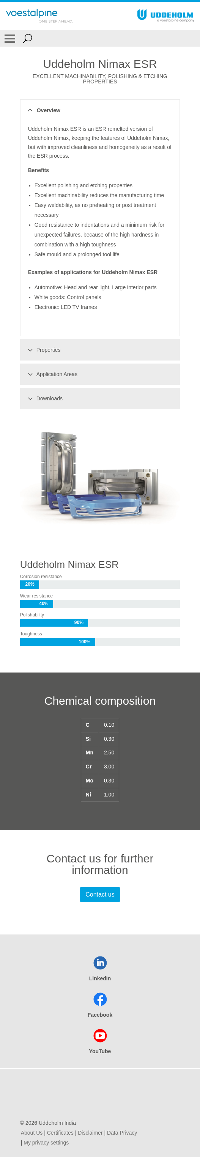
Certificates (60, 1133)
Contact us (99, 894)
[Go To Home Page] (39, 16)
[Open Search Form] (27, 38)
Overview (43, 110)
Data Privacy (122, 1133)
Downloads (44, 398)
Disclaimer (90, 1133)
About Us (32, 1133)
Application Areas (51, 374)
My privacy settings (46, 1143)
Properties (43, 349)
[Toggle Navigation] (10, 38)
